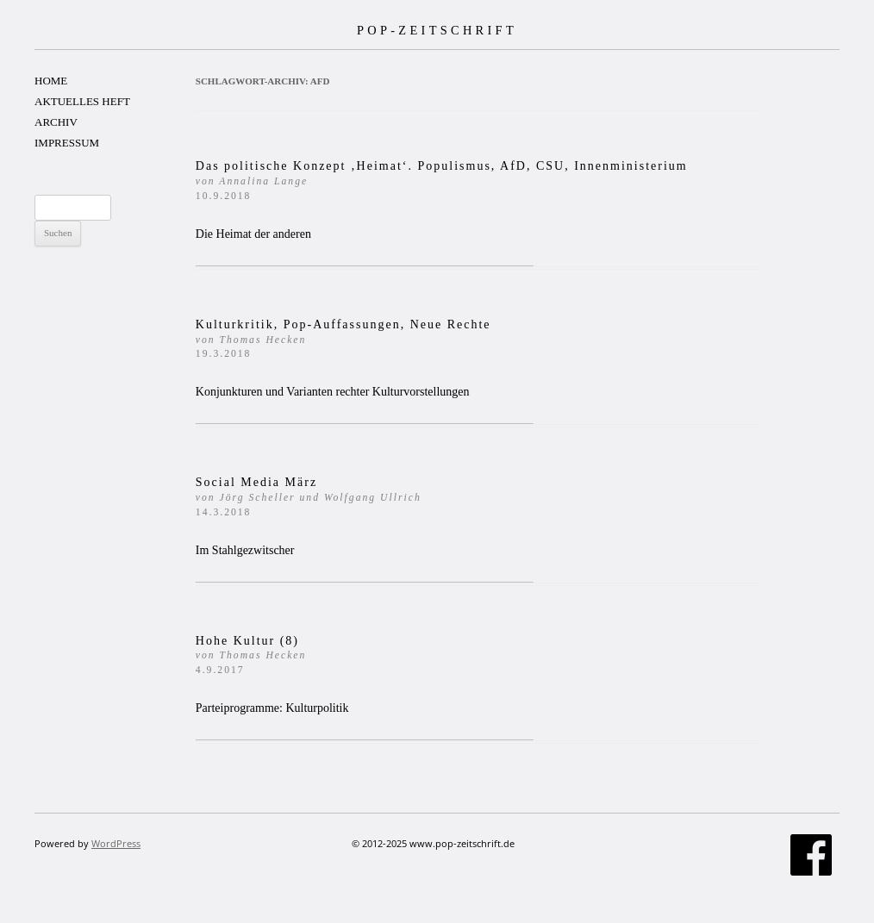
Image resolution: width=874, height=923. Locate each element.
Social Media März (308, 497)
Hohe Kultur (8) (251, 655)
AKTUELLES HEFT (82, 101)
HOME (50, 80)
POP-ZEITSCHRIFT (437, 30)
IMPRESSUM (66, 142)
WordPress (115, 843)
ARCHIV (56, 121)
